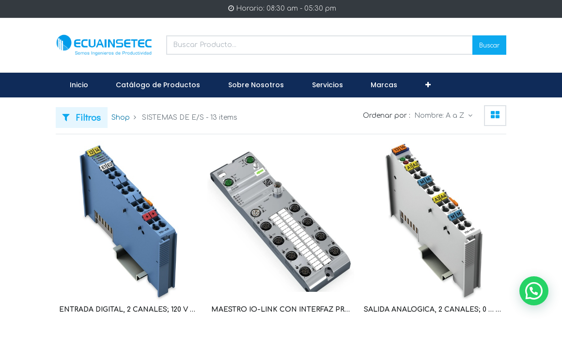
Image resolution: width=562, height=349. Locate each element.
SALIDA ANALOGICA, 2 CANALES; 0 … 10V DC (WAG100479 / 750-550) (433, 309)
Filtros (81, 117)
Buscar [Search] (489, 44)
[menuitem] (78, 85)
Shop (120, 117)
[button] (428, 85)
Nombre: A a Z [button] (440, 115)
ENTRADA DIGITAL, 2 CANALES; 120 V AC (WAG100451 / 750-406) (128, 309)
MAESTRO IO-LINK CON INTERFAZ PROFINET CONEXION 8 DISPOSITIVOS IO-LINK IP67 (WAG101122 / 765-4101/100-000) (280, 309)
